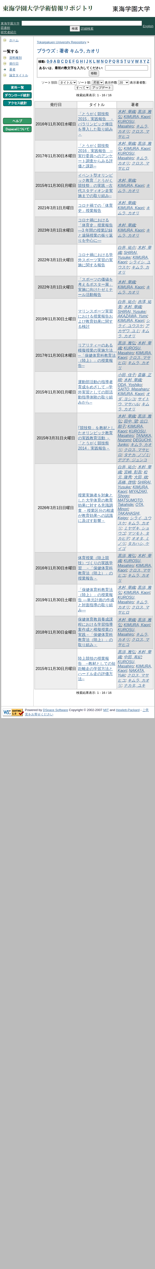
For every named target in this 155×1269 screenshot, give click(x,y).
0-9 (49, 61)
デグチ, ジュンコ (132, 460)
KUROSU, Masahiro (132, 433)
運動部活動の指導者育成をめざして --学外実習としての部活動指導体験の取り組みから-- (95, 392)
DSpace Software (55, 710)
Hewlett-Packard (128, 710)
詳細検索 (87, 28)
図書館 (5, 28)
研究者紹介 (8, 32)
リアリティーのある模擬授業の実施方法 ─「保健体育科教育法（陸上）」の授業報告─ (97, 355)
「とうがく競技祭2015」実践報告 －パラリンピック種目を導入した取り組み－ (96, 124)
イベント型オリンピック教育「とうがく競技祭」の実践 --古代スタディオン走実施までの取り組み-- (95, 185)
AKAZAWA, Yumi (132, 316)
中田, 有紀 (132, 657)
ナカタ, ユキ (134, 685)
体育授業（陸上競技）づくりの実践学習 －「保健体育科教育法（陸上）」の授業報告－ (95, 568)
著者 (12, 69)
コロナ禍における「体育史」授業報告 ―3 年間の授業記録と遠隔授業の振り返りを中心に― (95, 230)
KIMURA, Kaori (137, 117)
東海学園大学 (10, 23)
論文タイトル (18, 75)
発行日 (14, 63)
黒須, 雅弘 (126, 343)
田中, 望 (131, 421)
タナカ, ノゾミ (136, 455)
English (148, 26)
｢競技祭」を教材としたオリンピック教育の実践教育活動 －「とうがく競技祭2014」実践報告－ (96, 438)
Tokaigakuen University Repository (61, 42)
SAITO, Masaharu (133, 389)
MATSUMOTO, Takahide (131, 502)
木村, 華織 (126, 112)
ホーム (14, 40)
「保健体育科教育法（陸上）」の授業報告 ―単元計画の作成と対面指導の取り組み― (96, 600)
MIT (106, 710)
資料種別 (15, 58)
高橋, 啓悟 (126, 482)
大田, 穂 (140, 477)
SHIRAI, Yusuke (132, 312)
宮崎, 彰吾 (132, 472)
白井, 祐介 (126, 247)
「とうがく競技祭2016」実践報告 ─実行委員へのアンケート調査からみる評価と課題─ (95, 156)
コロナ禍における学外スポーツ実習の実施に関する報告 (95, 260)
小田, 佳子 (126, 375)
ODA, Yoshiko (130, 385)
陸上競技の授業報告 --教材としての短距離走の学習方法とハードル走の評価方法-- (97, 668)
